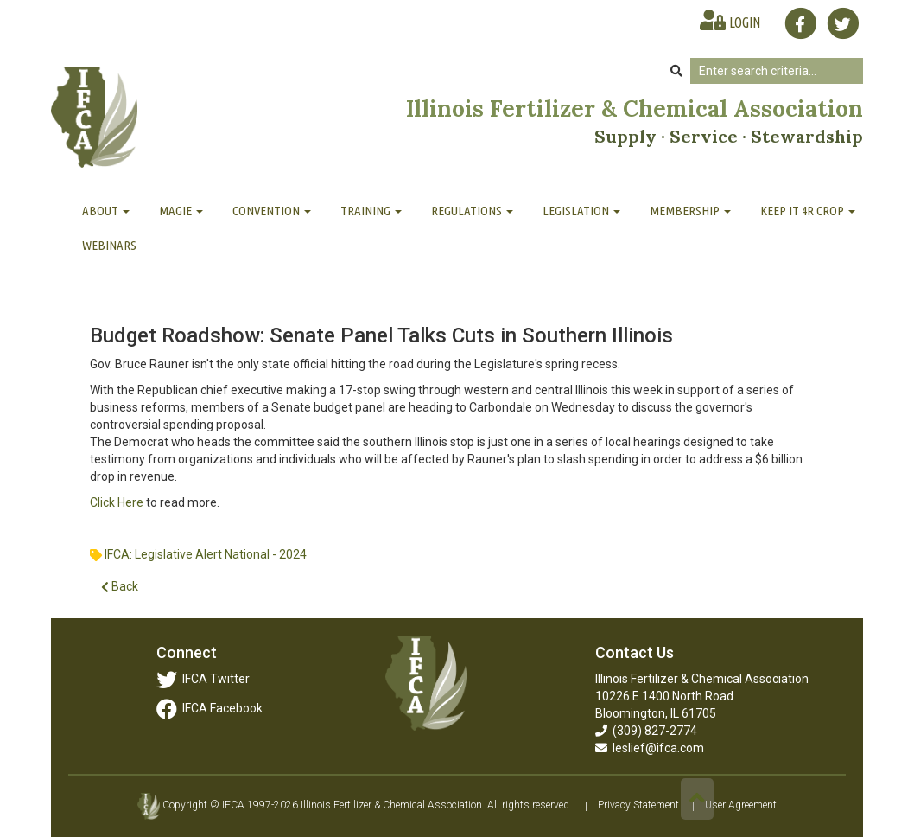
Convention (271, 210)
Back (119, 586)
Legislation (581, 210)
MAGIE (181, 210)
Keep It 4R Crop (807, 210)
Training (371, 210)
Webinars (109, 245)
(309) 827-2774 (646, 731)
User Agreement (741, 806)
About (106, 210)
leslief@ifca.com (649, 748)
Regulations (472, 210)
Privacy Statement (638, 806)
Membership (690, 210)
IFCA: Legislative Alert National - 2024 (206, 554)
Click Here (118, 502)
